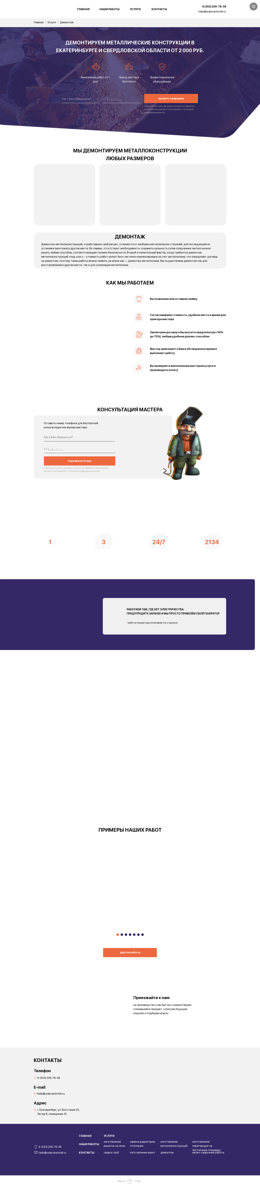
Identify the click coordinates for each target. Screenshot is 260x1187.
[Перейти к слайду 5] (134, 934)
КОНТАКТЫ (159, 9)
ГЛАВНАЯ (83, 9)
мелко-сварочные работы (208, 1152)
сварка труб (111, 1152)
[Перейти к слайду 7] (142, 934)
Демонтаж (67, 22)
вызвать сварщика (171, 98)
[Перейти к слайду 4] (130, 934)
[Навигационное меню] (253, 6)
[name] (81, 99)
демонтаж (167, 1152)
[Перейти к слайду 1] (117, 934)
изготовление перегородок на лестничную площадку (206, 1146)
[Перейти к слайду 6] (138, 934)
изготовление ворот (142, 1152)
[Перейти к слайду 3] (126, 934)
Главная (38, 22)
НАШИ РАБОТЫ (109, 9)
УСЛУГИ (135, 9)
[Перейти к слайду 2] (122, 934)
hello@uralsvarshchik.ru (212, 11)
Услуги (51, 22)
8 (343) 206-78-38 (214, 6)
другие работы (130, 952)
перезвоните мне (79, 461)
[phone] (122, 99)
